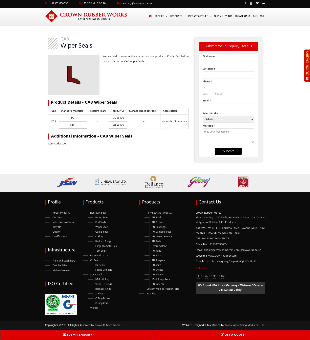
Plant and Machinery (64, 261)
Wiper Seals (101, 227)
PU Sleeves (158, 275)
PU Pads (156, 241)
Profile (159, 16)
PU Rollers (157, 256)
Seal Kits (151, 294)
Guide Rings (101, 232)
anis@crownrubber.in (248, 250)
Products (176, 16)
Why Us (57, 227)
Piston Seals (101, 218)
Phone (207, 82)
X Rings (99, 294)
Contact (258, 16)
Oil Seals (95, 260)
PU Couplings (159, 227)
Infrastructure (198, 16)
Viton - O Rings (103, 284)
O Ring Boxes (102, 298)
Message (209, 126)
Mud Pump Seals (161, 279)
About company (61, 213)
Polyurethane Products (159, 213)
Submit (228, 151)
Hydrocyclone (159, 246)
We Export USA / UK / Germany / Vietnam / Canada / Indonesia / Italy (230, 287)
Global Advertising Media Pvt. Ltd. (245, 325)
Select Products (212, 114)
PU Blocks (157, 218)
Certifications (60, 237)
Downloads (243, 16)
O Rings (99, 237)
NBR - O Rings (102, 279)
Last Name (209, 69)
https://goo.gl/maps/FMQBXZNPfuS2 (234, 261)
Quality (56, 232)
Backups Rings (103, 241)
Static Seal (96, 275)
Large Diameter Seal (106, 246)
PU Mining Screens (162, 237)
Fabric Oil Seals (103, 270)
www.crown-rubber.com (222, 256)
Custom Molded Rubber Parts (163, 289)
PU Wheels (158, 284)
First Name (209, 56)
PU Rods (156, 251)
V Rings (94, 308)
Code (205, 94)
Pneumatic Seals (99, 256)
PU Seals (156, 265)
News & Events (223, 16)
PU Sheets (157, 270)
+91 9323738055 (59, 3)
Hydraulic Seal (98, 213)
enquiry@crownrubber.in (137, 3)
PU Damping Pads (161, 232)
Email (207, 101)
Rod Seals (100, 222)
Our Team (58, 218)
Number (219, 94)
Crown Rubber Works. (108, 325)
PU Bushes (157, 222)
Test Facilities (60, 266)
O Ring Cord (102, 303)
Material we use (61, 270)
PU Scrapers (158, 260)
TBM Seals (100, 251)
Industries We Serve (64, 222)
